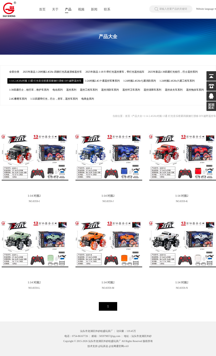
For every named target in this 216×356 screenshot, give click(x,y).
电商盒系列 (87, 98)
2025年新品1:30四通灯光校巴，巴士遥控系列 (173, 71)
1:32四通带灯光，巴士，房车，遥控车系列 (54, 98)
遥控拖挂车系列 (195, 89)
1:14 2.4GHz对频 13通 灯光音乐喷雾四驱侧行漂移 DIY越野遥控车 (45, 80)
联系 (107, 9)
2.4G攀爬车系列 (18, 98)
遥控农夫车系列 (174, 89)
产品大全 (137, 116)
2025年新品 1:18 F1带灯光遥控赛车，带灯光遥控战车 (115, 71)
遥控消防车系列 (110, 89)
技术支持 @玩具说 (97, 346)
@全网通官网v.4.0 (119, 346)
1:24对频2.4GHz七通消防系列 (139, 80)
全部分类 (14, 71)
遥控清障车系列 (152, 89)
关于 (55, 9)
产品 (68, 9)
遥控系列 (71, 89)
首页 (42, 9)
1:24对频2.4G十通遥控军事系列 (102, 80)
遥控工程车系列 (89, 89)
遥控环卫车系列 (131, 89)
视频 (81, 9)
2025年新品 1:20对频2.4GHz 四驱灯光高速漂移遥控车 (52, 71)
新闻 (94, 9)
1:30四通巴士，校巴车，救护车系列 (29, 89)
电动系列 (58, 89)
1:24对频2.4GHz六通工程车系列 (177, 80)
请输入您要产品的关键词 (173, 9)
